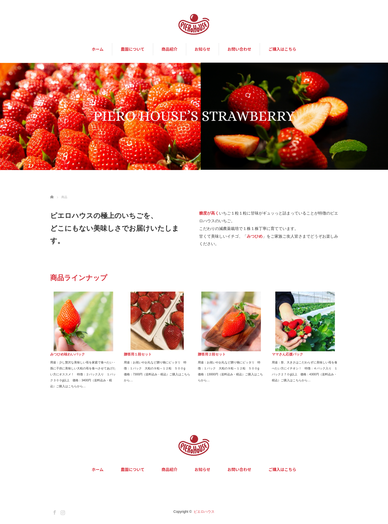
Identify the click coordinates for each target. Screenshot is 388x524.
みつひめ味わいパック (67, 354)
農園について (132, 49)
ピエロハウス (204, 512)
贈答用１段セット (138, 354)
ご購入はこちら (282, 49)
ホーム (98, 49)
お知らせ (203, 49)
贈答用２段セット (212, 354)
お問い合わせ (239, 49)
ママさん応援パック (287, 354)
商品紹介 (169, 49)
